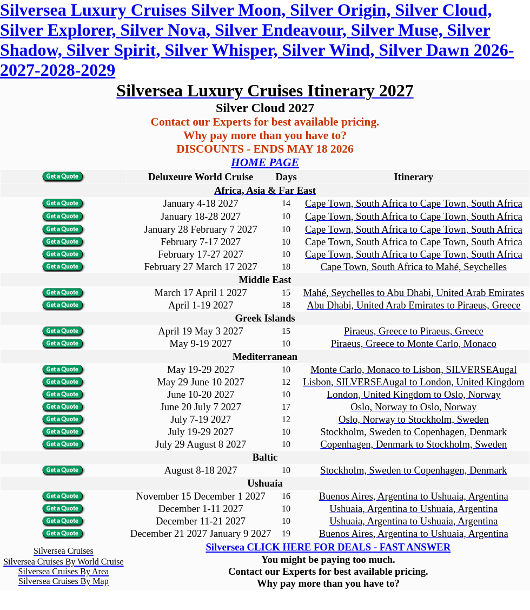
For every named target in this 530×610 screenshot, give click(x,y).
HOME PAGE (265, 162)
